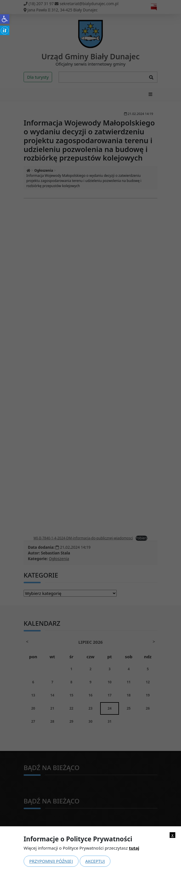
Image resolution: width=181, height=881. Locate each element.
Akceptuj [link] (95, 861)
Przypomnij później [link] (51, 861)
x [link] (172, 835)
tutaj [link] (134, 848)
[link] (4, 19)
